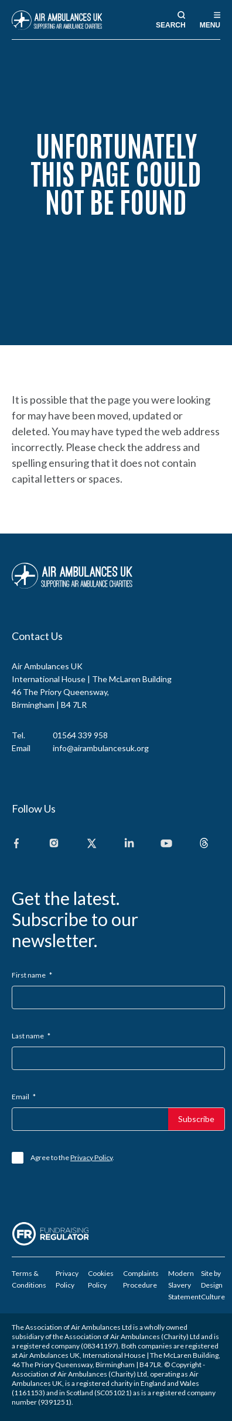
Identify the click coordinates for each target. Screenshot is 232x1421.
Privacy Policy (91, 1157)
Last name (31, 1036)
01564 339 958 (80, 735)
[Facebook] (16, 844)
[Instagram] (54, 844)
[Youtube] (166, 844)
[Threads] (204, 844)
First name (32, 975)
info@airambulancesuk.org (101, 748)
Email (24, 1097)
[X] (91, 844)
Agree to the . (72, 1157)
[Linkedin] (129, 844)
